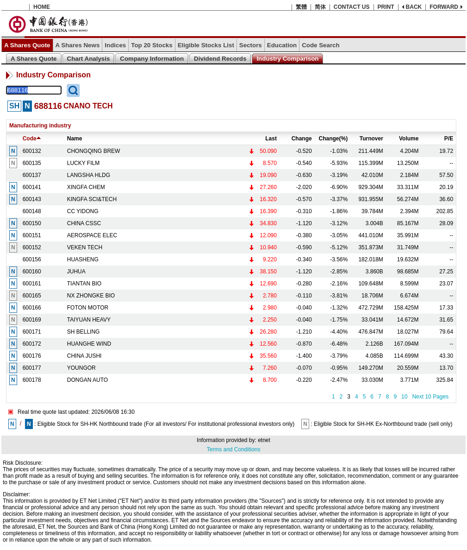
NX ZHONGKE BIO (91, 295)
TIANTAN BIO (84, 283)
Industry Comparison (287, 58)
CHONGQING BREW (93, 151)
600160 (32, 271)
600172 (32, 344)
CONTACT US (352, 7)
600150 (32, 223)
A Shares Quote (27, 45)
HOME (41, 7)
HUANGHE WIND (89, 344)
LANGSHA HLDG (88, 175)
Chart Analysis (88, 58)
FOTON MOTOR (88, 307)
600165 (32, 295)
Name (74, 138)
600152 (32, 247)
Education (282, 45)
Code (32, 138)
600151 (32, 235)
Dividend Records (220, 58)
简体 (320, 7)
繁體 (301, 7)
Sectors (250, 45)
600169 (32, 319)
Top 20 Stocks (151, 45)
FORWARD (444, 7)
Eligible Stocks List (206, 45)
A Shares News (78, 45)
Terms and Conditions (233, 449)
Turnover (371, 138)
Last (271, 138)
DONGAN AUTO (87, 380)
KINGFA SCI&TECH (92, 199)
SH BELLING (83, 332)
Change (302, 138)
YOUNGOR (81, 368)
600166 (32, 307)
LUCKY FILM (83, 163)
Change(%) (333, 138)
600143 (32, 199)
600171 (32, 332)
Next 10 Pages (430, 396)
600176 (32, 356)
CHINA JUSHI (84, 356)
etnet (264, 440)
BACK (414, 7)
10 (404, 396)
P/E (448, 138)
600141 (32, 187)
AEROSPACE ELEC (92, 235)
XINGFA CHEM (86, 187)
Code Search (320, 45)
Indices (115, 45)
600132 (32, 151)
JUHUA (76, 271)
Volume (408, 138)
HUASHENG (83, 259)
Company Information (152, 58)
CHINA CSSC (84, 223)
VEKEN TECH (84, 247)
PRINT (386, 7)
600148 (32, 211)
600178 (32, 380)
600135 (32, 163)
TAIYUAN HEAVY (89, 319)
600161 (32, 283)
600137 (32, 175)
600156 (32, 259)
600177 (32, 368)
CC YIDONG (83, 211)
